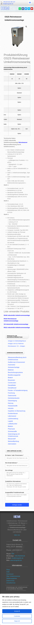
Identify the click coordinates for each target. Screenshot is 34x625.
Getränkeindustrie (13, 398)
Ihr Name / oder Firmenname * (14, 455)
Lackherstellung (13, 418)
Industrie (10, 408)
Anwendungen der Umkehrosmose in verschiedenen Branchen (16, 588)
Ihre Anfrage (9, 470)
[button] (29, 2)
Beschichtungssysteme (15, 372)
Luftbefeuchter (12, 424)
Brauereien (11, 380)
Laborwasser (12, 416)
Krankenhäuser (13, 413)
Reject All (17, 621)
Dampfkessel (12, 388)
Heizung (10, 403)
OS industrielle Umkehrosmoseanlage (16, 324)
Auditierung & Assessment (16, 362)
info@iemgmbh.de (17, 558)
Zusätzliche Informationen (13, 481)
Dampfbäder (12, 385)
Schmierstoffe (12, 431)
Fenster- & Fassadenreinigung (17, 390)
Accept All (17, 611)
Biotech (10, 377)
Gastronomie (12, 395)
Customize (17, 616)
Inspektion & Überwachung (16, 411)
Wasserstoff (12, 439)
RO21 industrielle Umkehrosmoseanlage (17, 327)
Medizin (10, 426)
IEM (13, 553)
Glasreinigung (12, 400)
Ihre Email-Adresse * (11, 463)
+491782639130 (19, 556)
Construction (12, 382)
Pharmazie (11, 429)
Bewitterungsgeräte (14, 375)
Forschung (11, 393)
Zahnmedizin (12, 444)
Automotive (11, 365)
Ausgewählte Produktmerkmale (14, 492)
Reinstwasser (23, 142)
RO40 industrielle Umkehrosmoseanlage (17, 315)
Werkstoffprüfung (13, 441)
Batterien (11, 370)
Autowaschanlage (13, 367)
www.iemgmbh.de (16, 560)
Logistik (10, 421)
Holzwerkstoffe (12, 406)
